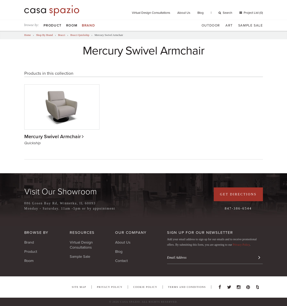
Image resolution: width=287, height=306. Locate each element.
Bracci (61, 35)
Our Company (131, 232)
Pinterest (248, 286)
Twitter (229, 286)
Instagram (239, 286)
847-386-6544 (238, 208)
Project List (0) (253, 13)
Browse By (36, 232)
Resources (82, 232)
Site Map (79, 287)
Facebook (220, 286)
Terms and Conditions (187, 287)
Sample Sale (250, 25)
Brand (88, 25)
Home (27, 35)
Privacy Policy (241, 244)
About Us (183, 13)
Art (229, 25)
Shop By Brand (44, 35)
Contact (121, 260)
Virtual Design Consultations (151, 13)
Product (53, 25)
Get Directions (238, 194)
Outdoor (211, 25)
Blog (200, 13)
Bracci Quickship (79, 35)
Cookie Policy (145, 287)
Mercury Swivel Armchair (52, 137)
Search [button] (225, 13)
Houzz (257, 286)
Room (71, 25)
